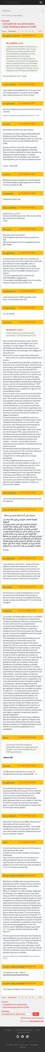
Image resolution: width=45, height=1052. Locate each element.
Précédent (12, 31)
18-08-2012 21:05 (28, 967)
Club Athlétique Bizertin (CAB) (19, 26)
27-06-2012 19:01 (28, 174)
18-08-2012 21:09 (28, 983)
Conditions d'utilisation (24, 1030)
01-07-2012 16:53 (28, 493)
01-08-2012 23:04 (28, 782)
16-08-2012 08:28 (28, 842)
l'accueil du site (37, 1021)
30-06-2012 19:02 (28, 229)
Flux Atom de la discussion (33, 1018)
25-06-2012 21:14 (28, 35)
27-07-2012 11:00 (28, 611)
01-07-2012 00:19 (28, 308)
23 (40, 31)
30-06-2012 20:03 (28, 291)
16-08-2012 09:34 (28, 875)
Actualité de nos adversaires (18, 23)
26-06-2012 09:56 (28, 84)
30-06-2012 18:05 (28, 193)
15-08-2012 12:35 (28, 816)
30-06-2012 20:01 (28, 253)
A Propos (7, 1030)
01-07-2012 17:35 (28, 587)
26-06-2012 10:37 (28, 103)
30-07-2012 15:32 (28, 766)
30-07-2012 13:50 (28, 737)
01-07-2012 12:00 (28, 322)
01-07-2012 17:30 (28, 558)
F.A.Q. (38, 1030)
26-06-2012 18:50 (28, 124)
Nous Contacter (24, 1032)
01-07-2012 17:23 (28, 509)
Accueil (5, 20)
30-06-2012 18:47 (28, 207)
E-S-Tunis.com (12, 2)
